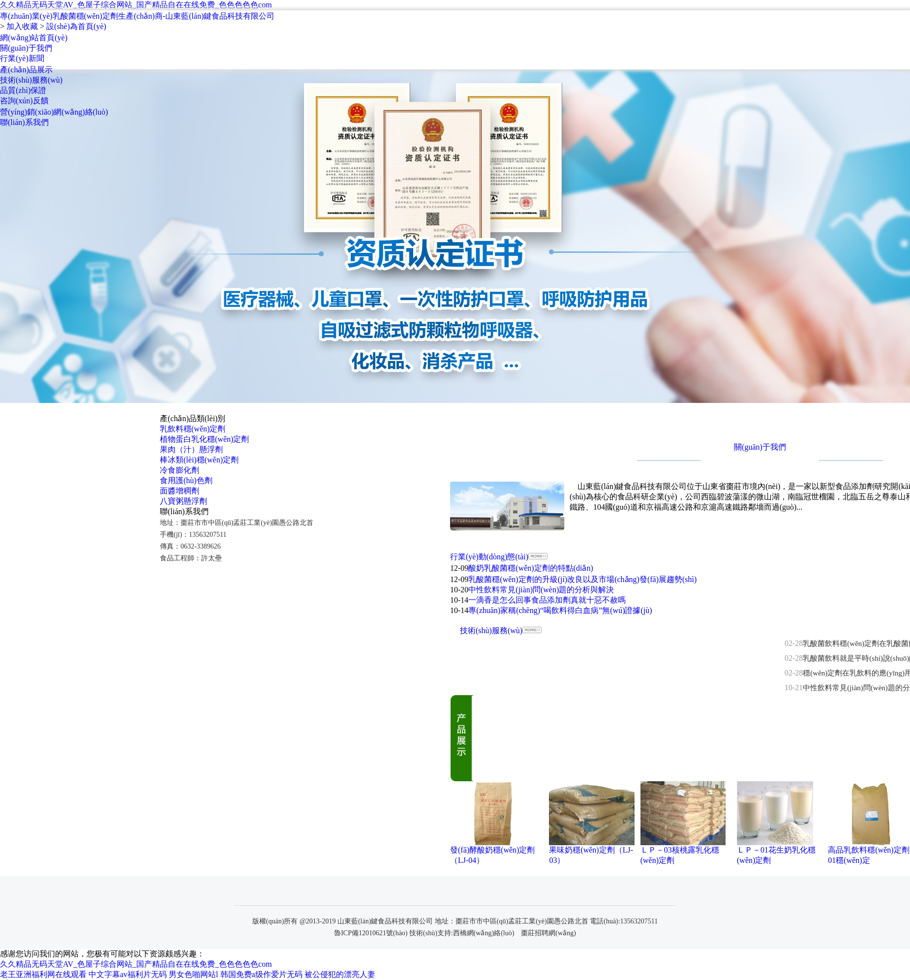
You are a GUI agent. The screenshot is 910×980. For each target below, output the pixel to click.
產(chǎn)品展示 (26, 69)
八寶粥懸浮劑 (183, 501)
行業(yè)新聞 (22, 58)
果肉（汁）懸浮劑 (191, 449)
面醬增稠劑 (179, 491)
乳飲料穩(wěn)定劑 (192, 429)
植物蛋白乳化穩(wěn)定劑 (204, 439)
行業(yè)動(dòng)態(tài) (489, 556)
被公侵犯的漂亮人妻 (339, 974)
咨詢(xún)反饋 (24, 100)
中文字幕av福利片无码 (128, 974)
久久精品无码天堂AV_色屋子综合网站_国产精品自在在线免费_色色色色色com (136, 4)
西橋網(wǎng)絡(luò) (484, 933)
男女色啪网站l (193, 974)
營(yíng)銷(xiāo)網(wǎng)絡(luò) (54, 112)
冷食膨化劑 (179, 470)
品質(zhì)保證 (23, 90)
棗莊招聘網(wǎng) (548, 933)
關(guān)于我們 (26, 48)
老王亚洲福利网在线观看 (43, 974)
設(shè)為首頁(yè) (76, 26)
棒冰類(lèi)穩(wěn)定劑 (199, 460)
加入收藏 (22, 26)
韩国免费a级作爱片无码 (261, 974)
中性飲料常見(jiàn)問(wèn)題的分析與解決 (541, 589)
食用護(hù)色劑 (186, 480)
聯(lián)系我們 (24, 122)
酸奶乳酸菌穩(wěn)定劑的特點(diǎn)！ (530, 568)
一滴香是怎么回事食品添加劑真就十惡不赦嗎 (547, 600)
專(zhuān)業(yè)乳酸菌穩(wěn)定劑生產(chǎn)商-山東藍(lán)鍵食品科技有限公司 (137, 16)
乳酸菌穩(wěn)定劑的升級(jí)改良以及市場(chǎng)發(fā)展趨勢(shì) (582, 579)
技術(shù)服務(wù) (31, 80)
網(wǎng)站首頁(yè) (33, 37)
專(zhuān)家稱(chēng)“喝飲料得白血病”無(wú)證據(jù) (560, 610)
